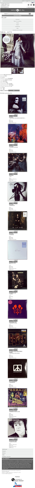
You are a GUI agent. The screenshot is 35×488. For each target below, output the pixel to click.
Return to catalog (17, 21)
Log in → (24, 0)
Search (6, 13)
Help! (3, 454)
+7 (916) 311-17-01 (5, 5)
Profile (17, 22)
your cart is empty (26, 2)
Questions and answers (17, 30)
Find (30, 13)
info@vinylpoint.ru (5, 7)
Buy (14, 90)
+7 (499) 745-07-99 (5, 4)
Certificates (17, 26)
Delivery (4, 452)
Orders (17, 24)
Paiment (4, 451)
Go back (17, 19)
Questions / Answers (6, 456)
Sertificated (4, 449)
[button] (34, 35)
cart (28, 0)
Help (17, 28)
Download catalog (17, 15)
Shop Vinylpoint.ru (5, 458)
